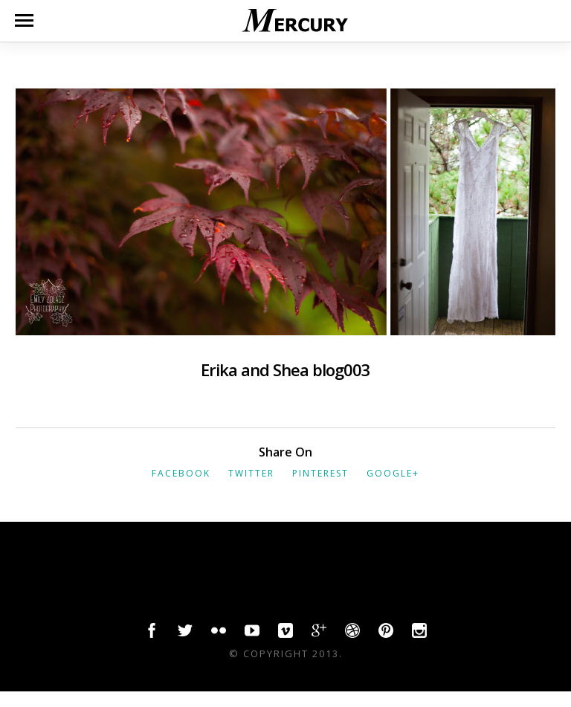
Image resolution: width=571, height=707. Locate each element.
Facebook (181, 473)
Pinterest (320, 473)
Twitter (251, 473)
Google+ (393, 473)
